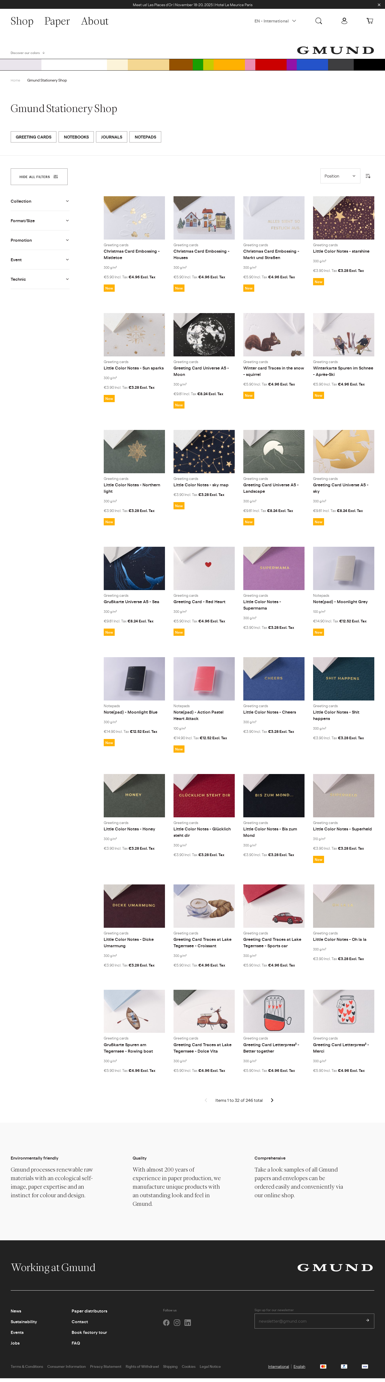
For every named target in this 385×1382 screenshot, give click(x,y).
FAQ (76, 1347)
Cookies (188, 1370)
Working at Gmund (59, 1271)
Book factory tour (89, 1336)
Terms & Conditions (27, 1370)
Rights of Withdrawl (142, 1370)
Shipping (170, 1370)
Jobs (15, 1347)
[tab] (39, 180)
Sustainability (24, 1325)
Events (17, 1336)
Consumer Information (66, 1370)
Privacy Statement (105, 1370)
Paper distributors (89, 1315)
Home (16, 83)
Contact (80, 1325)
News (16, 1315)
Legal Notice (210, 1370)
